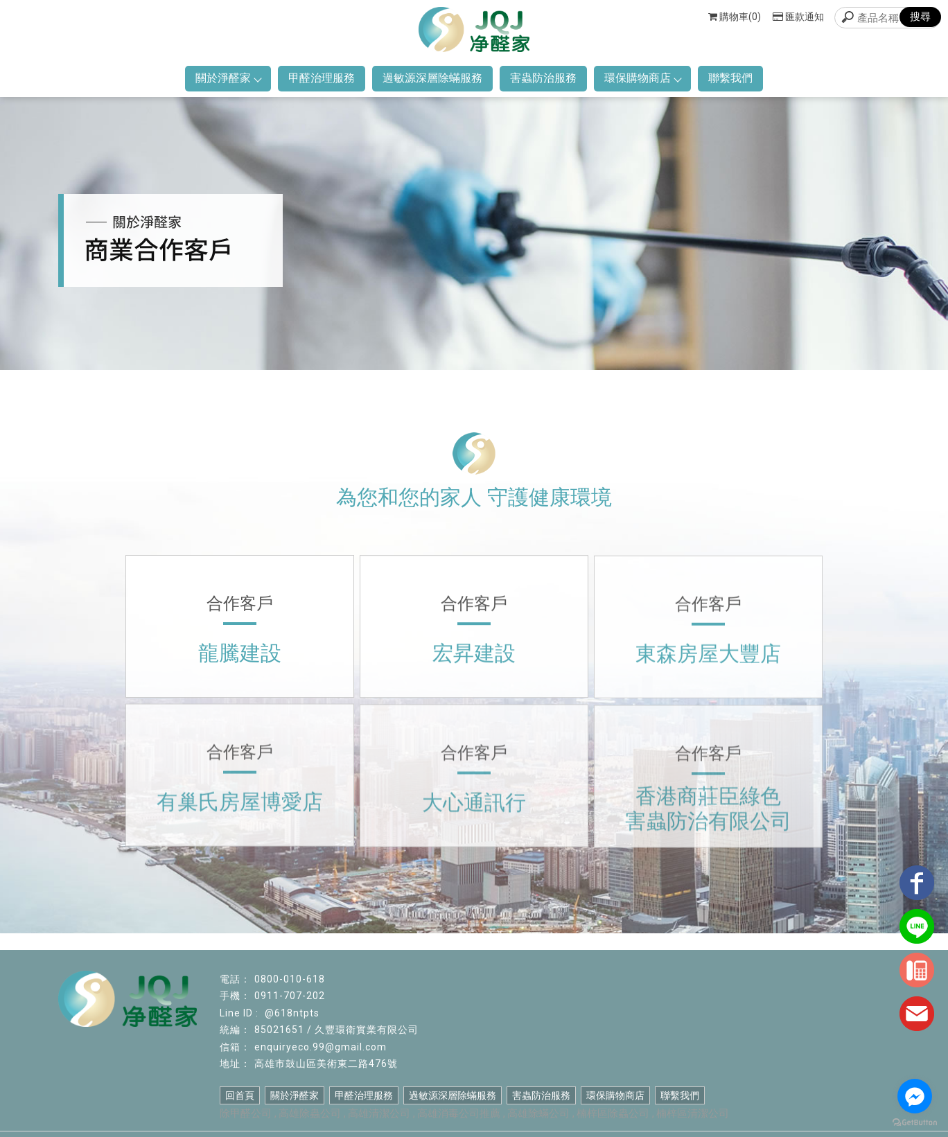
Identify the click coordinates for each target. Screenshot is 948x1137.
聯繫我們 (730, 78)
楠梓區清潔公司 (692, 1113)
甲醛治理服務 (321, 78)
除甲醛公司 (246, 1113)
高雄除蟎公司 (538, 1113)
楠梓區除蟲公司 (613, 1113)
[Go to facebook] (914, 1096)
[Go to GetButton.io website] (915, 1122)
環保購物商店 (642, 78)
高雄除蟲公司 (310, 1113)
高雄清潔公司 (379, 1113)
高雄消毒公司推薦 (458, 1113)
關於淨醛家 (228, 78)
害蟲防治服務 (543, 78)
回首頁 (239, 1095)
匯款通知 (798, 16)
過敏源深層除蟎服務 (432, 78)
